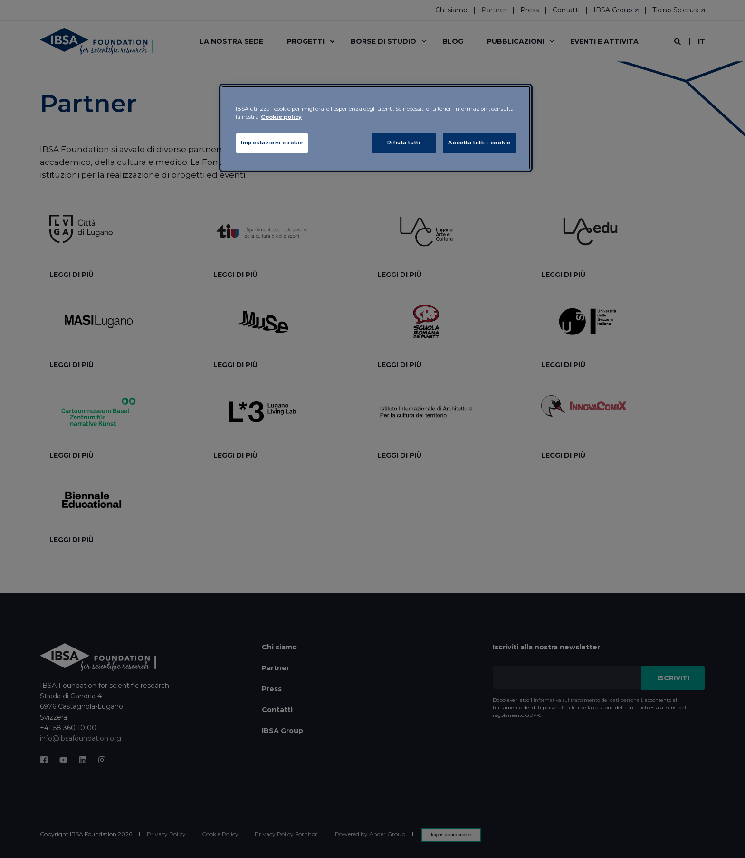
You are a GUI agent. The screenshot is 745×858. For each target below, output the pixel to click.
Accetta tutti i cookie (479, 142)
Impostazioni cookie (272, 142)
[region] (375, 128)
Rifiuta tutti (403, 142)
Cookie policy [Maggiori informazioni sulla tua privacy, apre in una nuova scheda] (281, 117)
